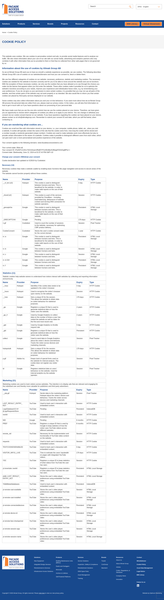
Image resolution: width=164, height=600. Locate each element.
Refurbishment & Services (42, 568)
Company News (121, 576)
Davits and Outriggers (62, 566)
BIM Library (132, 24)
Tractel (103, 561)
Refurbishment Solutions (85, 568)
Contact (95, 24)
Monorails (59, 569)
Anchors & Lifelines (62, 573)
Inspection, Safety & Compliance (88, 564)
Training (80, 578)
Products (21, 24)
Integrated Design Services (42, 564)
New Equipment (39, 561)
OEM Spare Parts (83, 571)
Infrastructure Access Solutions (43, 571)
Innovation (119, 579)
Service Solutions (83, 561)
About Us (119, 560)
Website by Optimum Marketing (152, 593)
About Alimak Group (122, 563)
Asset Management (84, 575)
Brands (50, 24)
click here (42, 593)
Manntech (104, 568)
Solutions (6, 24)
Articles (118, 567)
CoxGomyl (104, 564)
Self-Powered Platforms (63, 576)
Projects (64, 24)
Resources (79, 24)
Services (36, 24)
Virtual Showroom (151, 24)
